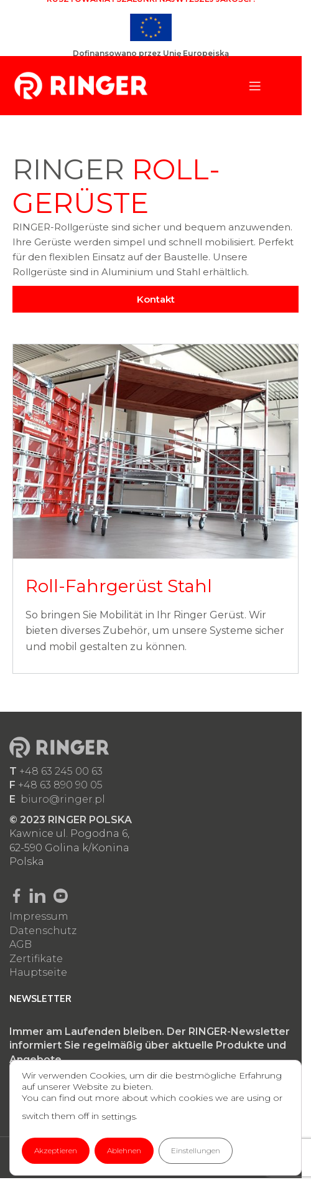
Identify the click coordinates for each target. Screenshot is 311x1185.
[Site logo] (80, 85)
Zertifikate (36, 959)
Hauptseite (38, 972)
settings (118, 1116)
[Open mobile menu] (255, 85)
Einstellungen (195, 1150)
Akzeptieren (55, 1150)
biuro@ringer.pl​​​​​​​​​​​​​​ (63, 799)
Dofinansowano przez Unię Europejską (151, 53)
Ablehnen (124, 1150)
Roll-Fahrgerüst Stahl (119, 586)
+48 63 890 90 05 (60, 785)
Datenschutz (43, 931)
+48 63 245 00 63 (61, 771)
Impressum (38, 916)
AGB (20, 944)
